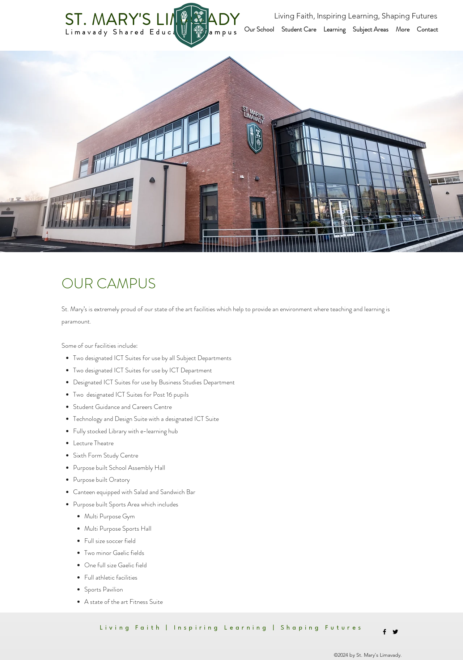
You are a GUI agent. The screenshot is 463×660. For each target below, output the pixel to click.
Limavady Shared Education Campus (153, 32)
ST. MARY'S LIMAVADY (150, 19)
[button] (259, 29)
